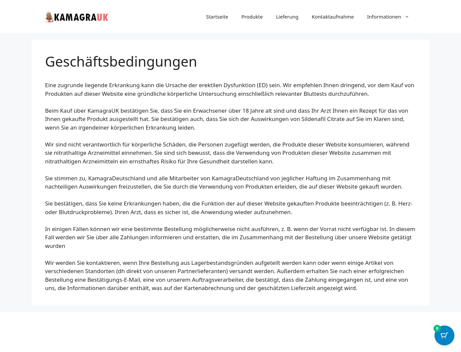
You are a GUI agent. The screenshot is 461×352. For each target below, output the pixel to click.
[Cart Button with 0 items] (444, 335)
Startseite (217, 16)
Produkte (252, 16)
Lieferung (287, 16)
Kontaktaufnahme (333, 16)
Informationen (391, 17)
